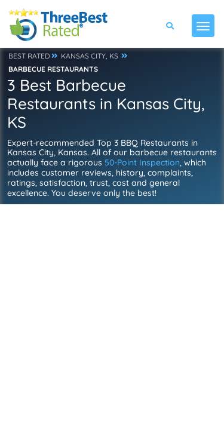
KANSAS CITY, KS (89, 55)
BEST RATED (29, 55)
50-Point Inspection (142, 162)
